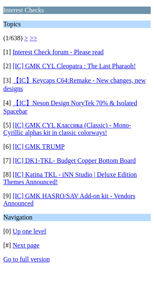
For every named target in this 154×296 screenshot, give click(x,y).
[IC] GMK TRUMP (39, 146)
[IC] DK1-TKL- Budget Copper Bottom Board (74, 160)
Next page (26, 245)
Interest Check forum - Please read (58, 52)
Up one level (29, 231)
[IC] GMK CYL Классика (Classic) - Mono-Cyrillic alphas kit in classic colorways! (67, 129)
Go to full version (26, 259)
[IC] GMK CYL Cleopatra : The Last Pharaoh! (74, 65)
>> (33, 38)
